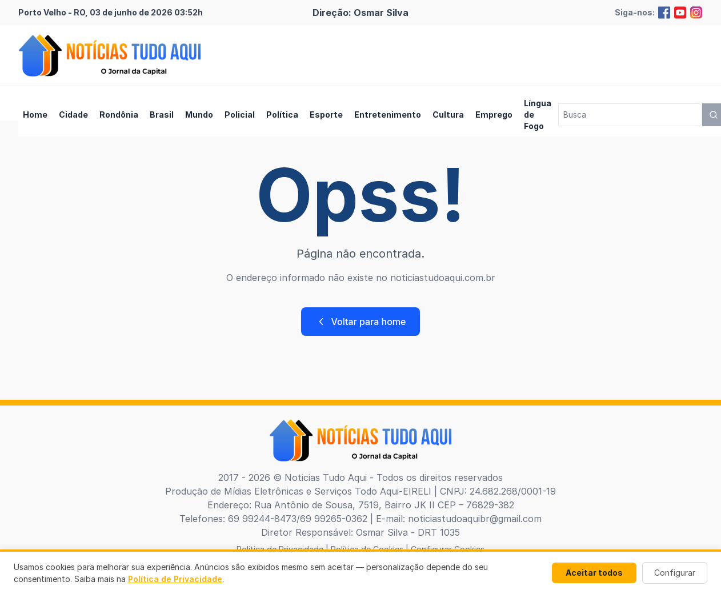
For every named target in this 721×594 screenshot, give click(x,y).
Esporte (326, 114)
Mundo (199, 114)
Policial (240, 114)
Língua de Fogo (537, 114)
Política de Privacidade (175, 579)
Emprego (493, 114)
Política (282, 114)
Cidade (73, 114)
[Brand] (109, 55)
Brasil (162, 114)
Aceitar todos (594, 572)
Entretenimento (387, 114)
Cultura (448, 114)
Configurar (674, 572)
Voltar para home (360, 321)
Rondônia (118, 114)
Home (35, 114)
